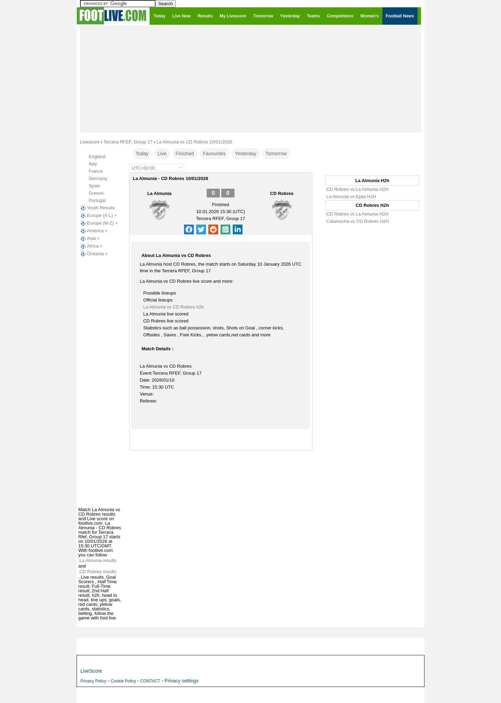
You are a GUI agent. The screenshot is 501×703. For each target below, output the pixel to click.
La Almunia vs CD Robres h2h (173, 307)
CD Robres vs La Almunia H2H (357, 189)
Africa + (90, 246)
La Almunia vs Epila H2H (351, 196)
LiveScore (91, 671)
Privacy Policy (93, 681)
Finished (185, 153)
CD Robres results (97, 571)
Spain (94, 185)
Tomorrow (276, 153)
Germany (98, 178)
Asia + (89, 238)
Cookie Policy (123, 681)
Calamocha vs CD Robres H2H (357, 221)
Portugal (97, 200)
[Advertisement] (250, 78)
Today (142, 153)
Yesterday (245, 153)
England (97, 156)
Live (162, 153)
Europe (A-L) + (98, 215)
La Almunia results (97, 560)
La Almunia (159, 193)
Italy (93, 163)
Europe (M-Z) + (98, 223)
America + (93, 231)
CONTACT (150, 681)
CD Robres (281, 193)
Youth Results (97, 208)
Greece (96, 193)
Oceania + (93, 254)
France (96, 171)
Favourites (214, 153)
